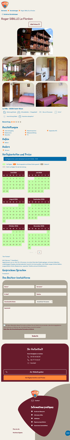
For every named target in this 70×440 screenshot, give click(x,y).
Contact (37, 400)
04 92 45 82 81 (35, 357)
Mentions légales (18, 432)
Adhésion (37, 418)
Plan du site (16, 429)
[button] (35, 41)
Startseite (4, 10)
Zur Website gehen (36, 372)
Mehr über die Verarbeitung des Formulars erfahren (19, 329)
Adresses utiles (38, 415)
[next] (39, 252)
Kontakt (33, 363)
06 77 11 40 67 (35, 360)
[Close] (64, 159)
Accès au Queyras (39, 411)
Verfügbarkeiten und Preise (35, 378)
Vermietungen (14, 10)
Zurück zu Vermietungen (11, 14)
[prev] (36, 252)
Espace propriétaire (40, 422)
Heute (31, 252)
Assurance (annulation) (41, 425)
